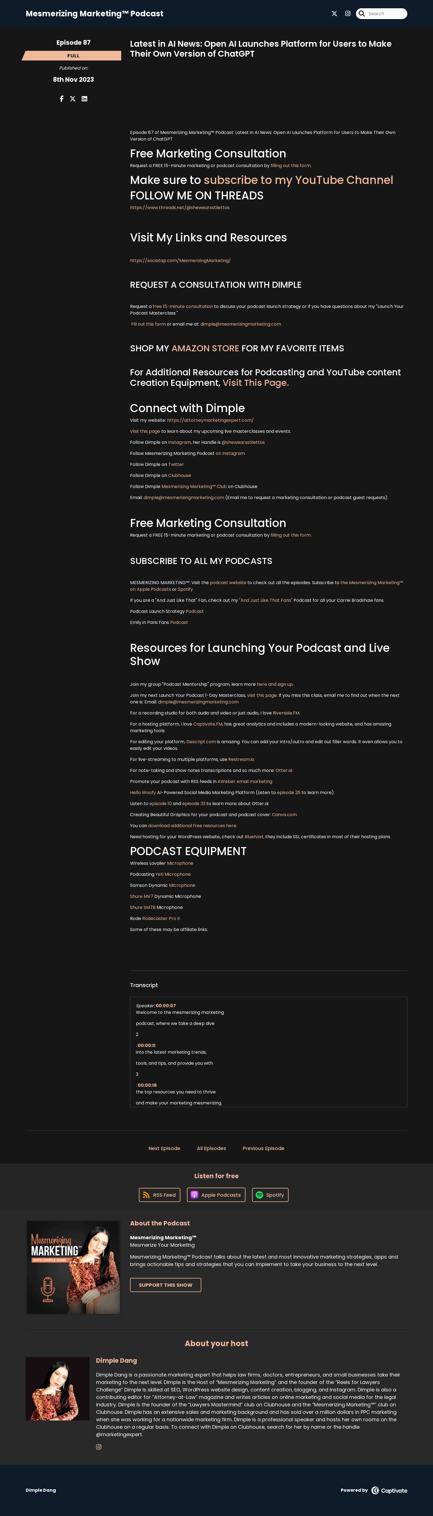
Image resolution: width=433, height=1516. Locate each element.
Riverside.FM (286, 713)
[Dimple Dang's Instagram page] (98, 1447)
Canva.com (284, 814)
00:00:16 (147, 1085)
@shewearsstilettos (243, 442)
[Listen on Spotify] (270, 1195)
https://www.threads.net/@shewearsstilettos (179, 207)
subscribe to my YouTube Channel (299, 180)
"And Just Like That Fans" (265, 600)
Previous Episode (263, 1148)
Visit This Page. (256, 382)
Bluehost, (254, 837)
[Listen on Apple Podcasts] (216, 1195)
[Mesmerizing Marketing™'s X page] (334, 13)
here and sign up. (275, 684)
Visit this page (145, 431)
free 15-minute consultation (183, 306)
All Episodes (211, 1148)
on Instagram (230, 453)
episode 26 (288, 792)
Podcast (195, 611)
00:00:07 (166, 1006)
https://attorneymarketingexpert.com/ (210, 420)
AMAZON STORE (205, 348)
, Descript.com (200, 742)
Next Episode (164, 1148)
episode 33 (193, 803)
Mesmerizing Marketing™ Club (194, 486)
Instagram (179, 442)
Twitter (176, 464)
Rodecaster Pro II (160, 918)
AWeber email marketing (245, 781)
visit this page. (262, 695)
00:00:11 (146, 1045)
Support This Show (165, 1285)
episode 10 (160, 803)
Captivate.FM (207, 724)
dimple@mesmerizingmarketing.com (240, 324)
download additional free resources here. (192, 825)
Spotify (185, 589)
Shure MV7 (141, 896)
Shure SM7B (142, 907)
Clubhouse (179, 475)
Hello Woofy (143, 792)
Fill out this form (148, 324)
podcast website (228, 582)
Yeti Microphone (173, 874)
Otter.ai (284, 770)
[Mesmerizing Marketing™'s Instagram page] (344, 13)
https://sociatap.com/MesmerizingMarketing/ (180, 260)
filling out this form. (291, 165)
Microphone (180, 863)
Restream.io (240, 759)
